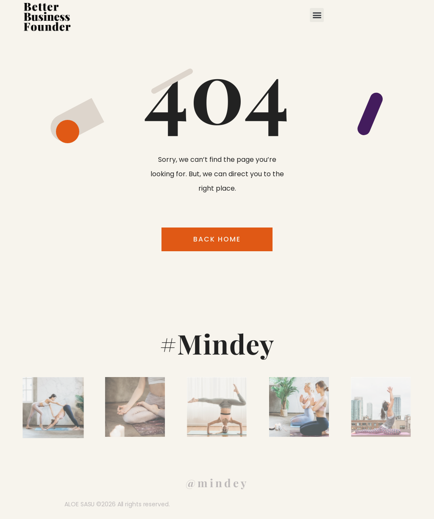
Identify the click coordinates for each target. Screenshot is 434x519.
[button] (317, 15)
